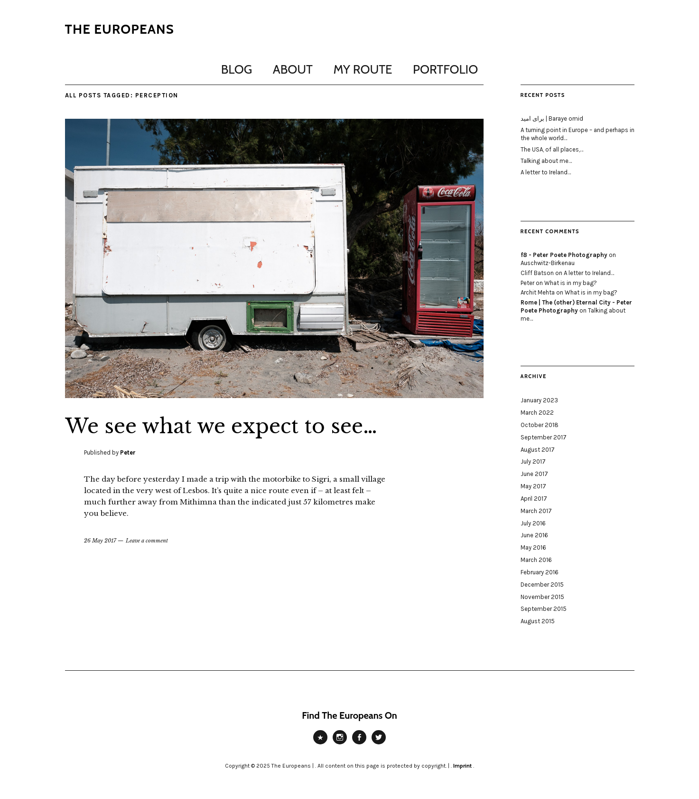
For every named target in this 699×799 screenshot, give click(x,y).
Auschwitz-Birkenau (548, 262)
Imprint (462, 765)
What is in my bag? (570, 282)
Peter (128, 452)
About (293, 69)
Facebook (359, 743)
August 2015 (538, 621)
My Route (363, 69)
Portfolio (445, 69)
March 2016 (536, 559)
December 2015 (542, 584)
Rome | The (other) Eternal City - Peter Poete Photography (576, 306)
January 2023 (539, 400)
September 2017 (544, 437)
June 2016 (534, 535)
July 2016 (533, 523)
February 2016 (540, 572)
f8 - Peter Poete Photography (564, 254)
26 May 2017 (100, 540)
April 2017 (534, 498)
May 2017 (533, 486)
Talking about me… (546, 160)
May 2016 (533, 547)
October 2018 (540, 424)
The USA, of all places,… (552, 149)
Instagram (340, 743)
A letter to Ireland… (546, 172)
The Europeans (119, 29)
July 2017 (533, 461)
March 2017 (536, 510)
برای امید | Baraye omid (552, 118)
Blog (236, 69)
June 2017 (534, 473)
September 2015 (544, 608)
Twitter (379, 743)
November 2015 (542, 596)
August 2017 (538, 449)
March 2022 (537, 412)
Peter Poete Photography (320, 743)
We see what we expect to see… (221, 426)
